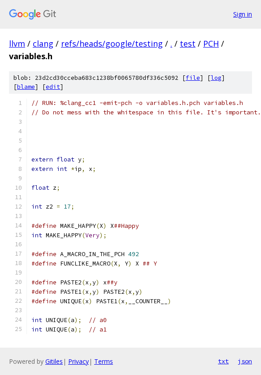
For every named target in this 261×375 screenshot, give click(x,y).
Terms (103, 361)
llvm (17, 43)
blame (26, 87)
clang (43, 43)
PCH (211, 43)
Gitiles (54, 361)
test (188, 43)
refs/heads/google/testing (112, 43)
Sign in (242, 14)
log (216, 78)
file (193, 78)
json (245, 361)
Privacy (78, 361)
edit (53, 87)
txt (223, 361)
